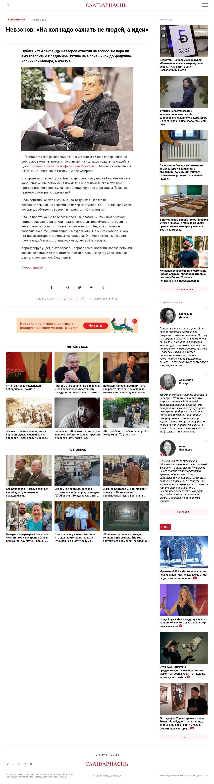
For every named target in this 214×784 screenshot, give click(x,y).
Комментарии (16, 19)
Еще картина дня (184, 289)
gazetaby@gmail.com (169, 775)
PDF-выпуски (101, 755)
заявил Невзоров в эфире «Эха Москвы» (63, 166)
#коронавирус (32, 267)
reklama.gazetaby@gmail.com (194, 775)
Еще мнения (183, 512)
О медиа (115, 755)
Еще (184, 737)
